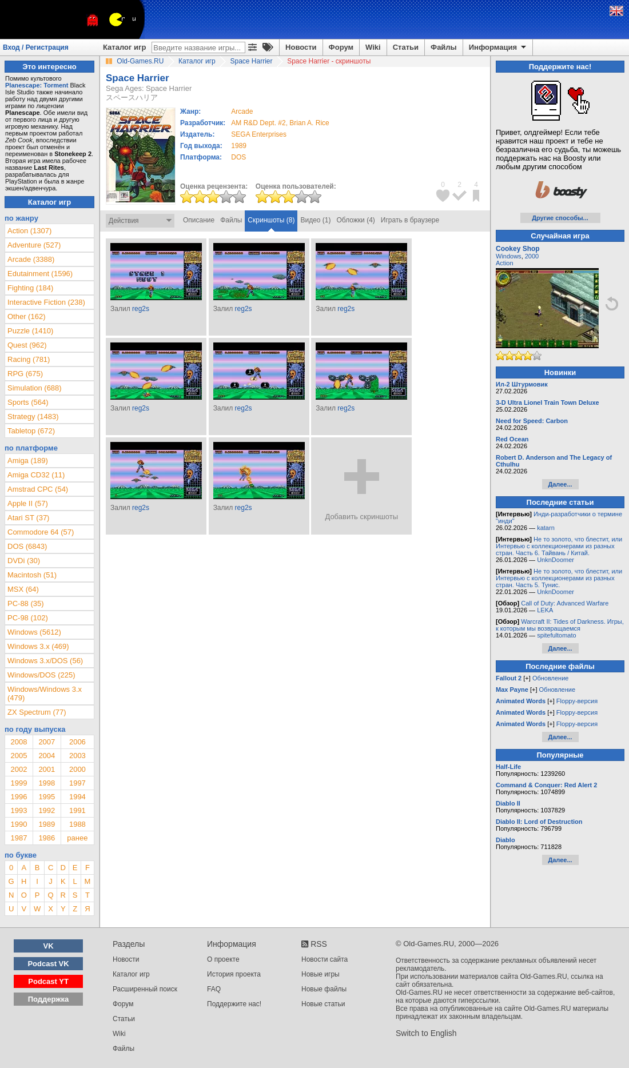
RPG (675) (25, 373)
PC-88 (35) (25, 603)
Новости (301, 47)
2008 (18, 742)
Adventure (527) (34, 245)
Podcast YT (48, 981)
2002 (18, 769)
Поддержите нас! (234, 1004)
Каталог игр (124, 47)
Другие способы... (560, 217)
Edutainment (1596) (40, 273)
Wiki (373, 47)
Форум (341, 47)
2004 (46, 755)
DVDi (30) (23, 560)
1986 (46, 838)
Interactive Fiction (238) (46, 302)
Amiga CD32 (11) (36, 475)
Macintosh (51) (32, 575)
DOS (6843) (27, 546)
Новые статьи (323, 1004)
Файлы (444, 47)
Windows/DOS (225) (41, 675)
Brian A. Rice (309, 123)
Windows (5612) (34, 632)
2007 (46, 742)
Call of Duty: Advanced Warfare (564, 603)
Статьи (406, 47)
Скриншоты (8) (271, 220)
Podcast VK (48, 963)
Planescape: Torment (36, 85)
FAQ (214, 989)
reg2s (140, 309)
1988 (77, 824)
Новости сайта (324, 959)
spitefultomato (556, 635)
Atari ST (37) (28, 517)
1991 (77, 810)
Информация (498, 47)
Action (504, 263)
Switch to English (426, 1033)
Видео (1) (315, 220)
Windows (508, 256)
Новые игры (320, 974)
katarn (546, 527)
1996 (18, 796)
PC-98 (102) (27, 617)
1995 (46, 796)
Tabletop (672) (31, 431)
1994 (77, 796)
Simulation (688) (34, 388)
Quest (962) (27, 345)
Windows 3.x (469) (38, 646)
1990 (18, 824)
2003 (77, 755)
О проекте (223, 959)
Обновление (550, 678)
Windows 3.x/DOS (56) (45, 660)
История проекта (234, 974)
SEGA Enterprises (258, 134)
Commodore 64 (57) (40, 532)
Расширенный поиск (145, 989)
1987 (18, 838)
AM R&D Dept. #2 (258, 123)
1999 (18, 783)
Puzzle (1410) (30, 330)
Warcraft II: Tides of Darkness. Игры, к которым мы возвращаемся (560, 625)
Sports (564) (28, 402)
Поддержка (48, 999)
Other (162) (26, 316)
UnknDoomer (555, 559)
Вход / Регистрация (36, 47)
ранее (77, 838)
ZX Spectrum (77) (36, 712)
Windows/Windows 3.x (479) (44, 693)
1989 (238, 146)
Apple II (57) (27, 503)
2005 (18, 755)
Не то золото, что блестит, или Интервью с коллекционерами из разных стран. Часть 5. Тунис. (559, 578)
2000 (77, 769)
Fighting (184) (30, 288)
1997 (77, 783)
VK (48, 946)
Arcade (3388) (30, 259)
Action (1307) (29, 230)
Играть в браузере (410, 220)
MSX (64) (23, 589)
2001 (46, 769)
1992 (46, 810)
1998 (46, 783)
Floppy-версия (577, 701)
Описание (198, 220)
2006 (77, 742)
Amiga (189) (27, 460)
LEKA (545, 610)
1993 (18, 810)
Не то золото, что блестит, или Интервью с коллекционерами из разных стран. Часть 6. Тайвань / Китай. (559, 546)
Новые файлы (324, 989)
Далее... (560, 484)
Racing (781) (28, 359)
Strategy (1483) (33, 416)
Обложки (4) (356, 220)
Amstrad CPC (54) (37, 489)
